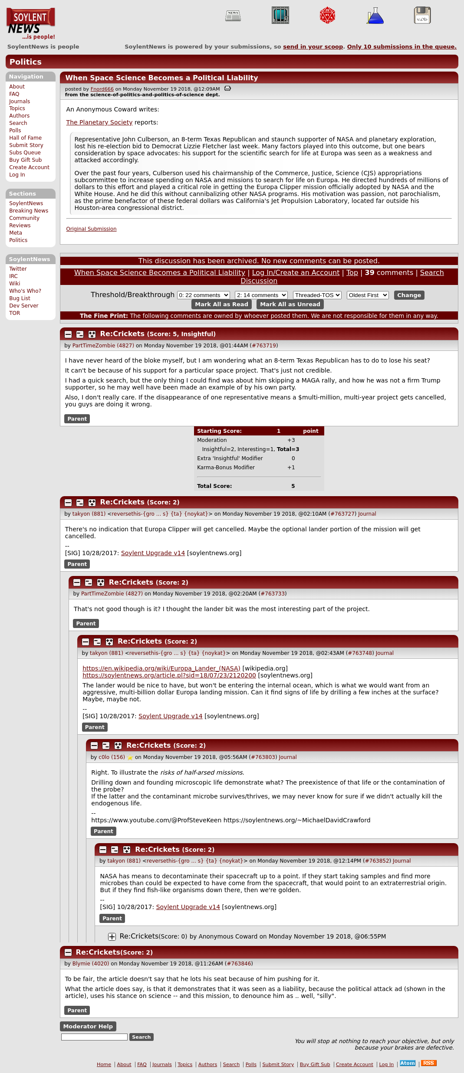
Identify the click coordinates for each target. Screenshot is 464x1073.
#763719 (264, 346)
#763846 (239, 964)
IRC (13, 276)
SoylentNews (31, 24)
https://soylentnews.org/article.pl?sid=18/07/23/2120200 (169, 675)
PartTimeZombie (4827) (103, 346)
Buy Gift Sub (25, 160)
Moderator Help (88, 1026)
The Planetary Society (99, 122)
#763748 (360, 653)
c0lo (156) (112, 757)
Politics (26, 61)
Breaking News (28, 211)
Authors (19, 116)
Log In (17, 175)
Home (104, 1064)
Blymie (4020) (90, 964)
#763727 (342, 514)
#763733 (272, 594)
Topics (17, 108)
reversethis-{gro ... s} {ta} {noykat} (160, 514)
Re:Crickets (122, 334)
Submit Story (26, 145)
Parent (77, 418)
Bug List (19, 298)
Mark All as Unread (290, 304)
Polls (15, 131)
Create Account (29, 167)
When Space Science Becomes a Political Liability (161, 78)
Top (352, 272)
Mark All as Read (221, 304)
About (17, 87)
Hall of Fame (25, 138)
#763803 (263, 757)
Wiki (14, 284)
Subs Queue (25, 153)
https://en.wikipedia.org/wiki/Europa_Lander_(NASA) (161, 668)
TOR (14, 313)
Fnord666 (102, 89)
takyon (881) (89, 514)
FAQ (14, 94)
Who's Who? (25, 291)
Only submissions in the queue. (402, 46)
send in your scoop (313, 46)
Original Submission (91, 229)
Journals (19, 101)
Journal (367, 514)
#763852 (377, 861)
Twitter (17, 269)
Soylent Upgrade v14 (153, 553)
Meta (15, 233)
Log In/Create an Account (296, 272)
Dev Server (23, 306)
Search (18, 123)
